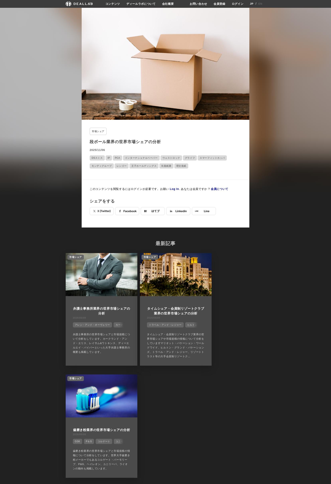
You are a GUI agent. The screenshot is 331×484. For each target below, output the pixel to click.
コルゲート (238, 324)
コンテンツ (112, 3)
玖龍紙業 (166, 165)
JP (252, 3)
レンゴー (122, 165)
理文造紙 (181, 165)
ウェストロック (171, 157)
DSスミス (97, 157)
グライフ (190, 157)
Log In (174, 188)
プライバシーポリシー (211, 408)
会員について (219, 188)
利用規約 (204, 415)
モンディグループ (102, 165)
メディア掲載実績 (177, 415)
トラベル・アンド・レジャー (158, 324)
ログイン (238, 3)
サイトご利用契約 (207, 401)
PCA (117, 157)
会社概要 (168, 3)
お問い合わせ (198, 3)
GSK (211, 324)
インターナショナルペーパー (141, 157)
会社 (169, 401)
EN (260, 3)
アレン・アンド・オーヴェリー (91, 324)
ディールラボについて (141, 3)
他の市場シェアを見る (165, 381)
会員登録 (219, 3)
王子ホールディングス (144, 165)
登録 (233, 401)
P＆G (223, 324)
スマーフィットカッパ (212, 157)
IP (109, 157)
